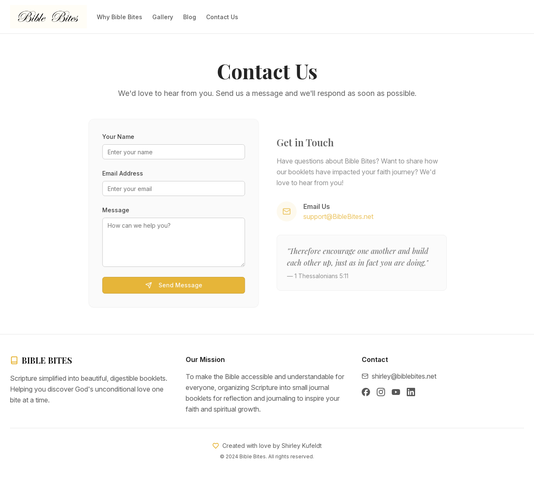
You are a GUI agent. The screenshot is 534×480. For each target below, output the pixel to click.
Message (114, 210)
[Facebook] (366, 392)
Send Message (172, 285)
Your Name (117, 136)
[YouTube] (396, 392)
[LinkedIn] (411, 392)
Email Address (121, 173)
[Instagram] (381, 392)
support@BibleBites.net (340, 216)
